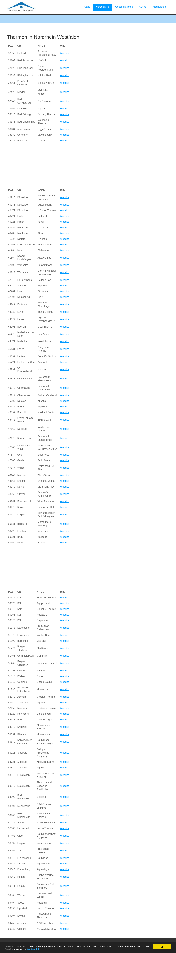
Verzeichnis (102, 6)
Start (87, 6)
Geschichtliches (124, 6)
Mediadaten (159, 6)
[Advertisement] (59, 165)
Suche (142, 6)
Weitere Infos (34, 949)
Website (64, 53)
